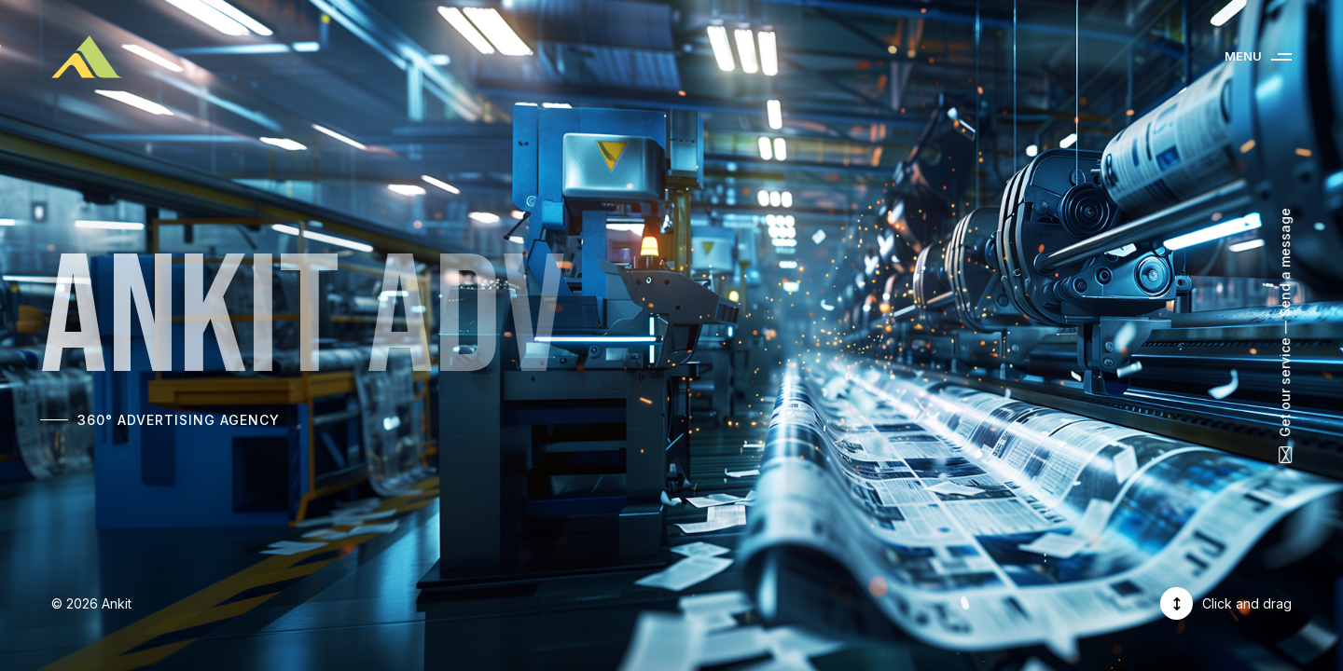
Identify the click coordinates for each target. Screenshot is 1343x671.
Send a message (1285, 262)
